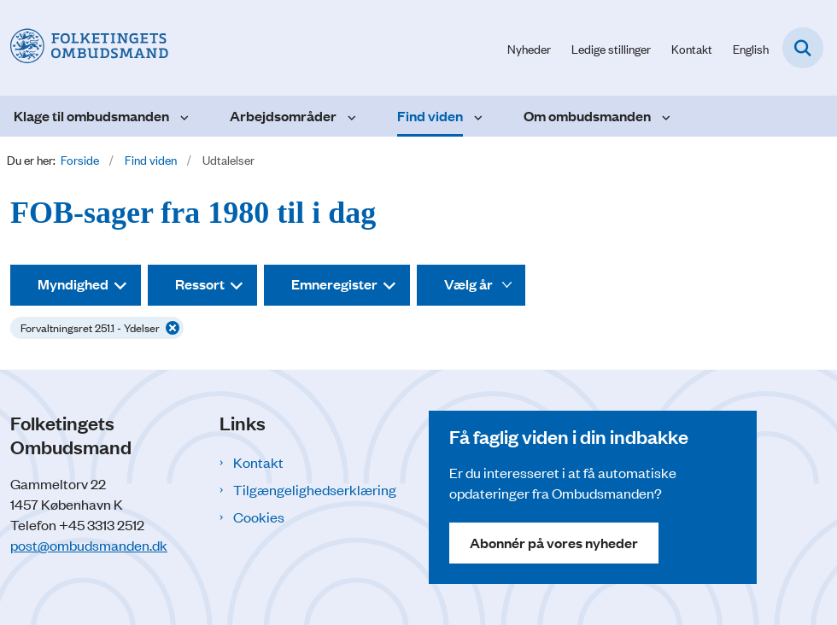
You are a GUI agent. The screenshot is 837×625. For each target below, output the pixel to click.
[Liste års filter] (471, 285)
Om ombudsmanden (587, 116)
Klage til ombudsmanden (91, 116)
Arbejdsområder (283, 116)
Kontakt (258, 462)
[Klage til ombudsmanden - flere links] (182, 116)
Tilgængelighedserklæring (314, 489)
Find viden (430, 116)
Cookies (258, 516)
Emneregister (334, 284)
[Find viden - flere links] (476, 116)
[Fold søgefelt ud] (802, 47)
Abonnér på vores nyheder (554, 542)
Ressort (200, 284)
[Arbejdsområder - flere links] (349, 116)
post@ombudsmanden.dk (88, 544)
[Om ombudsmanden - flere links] (664, 116)
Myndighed (73, 284)
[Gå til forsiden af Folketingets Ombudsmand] (84, 47)
